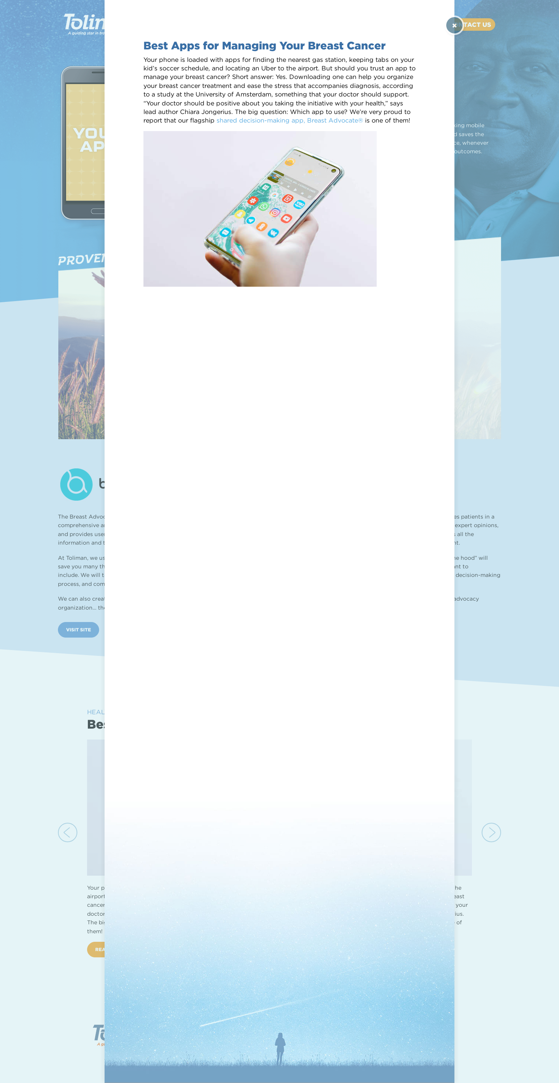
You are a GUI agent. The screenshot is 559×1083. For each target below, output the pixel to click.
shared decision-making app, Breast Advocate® (290, 120)
